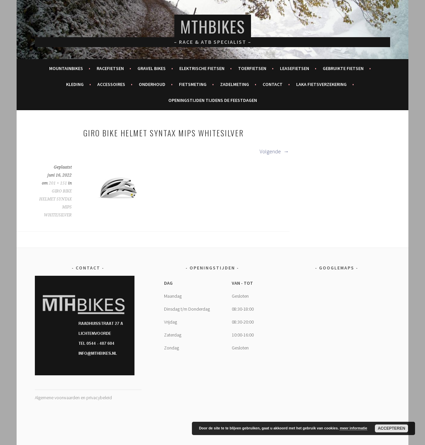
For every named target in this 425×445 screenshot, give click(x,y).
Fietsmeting (193, 84)
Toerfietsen (252, 68)
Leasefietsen (294, 68)
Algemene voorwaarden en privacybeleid (73, 398)
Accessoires (111, 84)
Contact (273, 84)
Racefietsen (110, 68)
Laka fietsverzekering (321, 84)
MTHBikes (212, 26)
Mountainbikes (66, 68)
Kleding (75, 84)
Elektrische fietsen (201, 68)
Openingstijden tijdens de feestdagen (212, 100)
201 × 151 (58, 183)
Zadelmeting (234, 84)
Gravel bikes (151, 68)
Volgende (274, 151)
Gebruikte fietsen (343, 68)
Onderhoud (152, 84)
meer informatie (353, 428)
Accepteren (391, 428)
